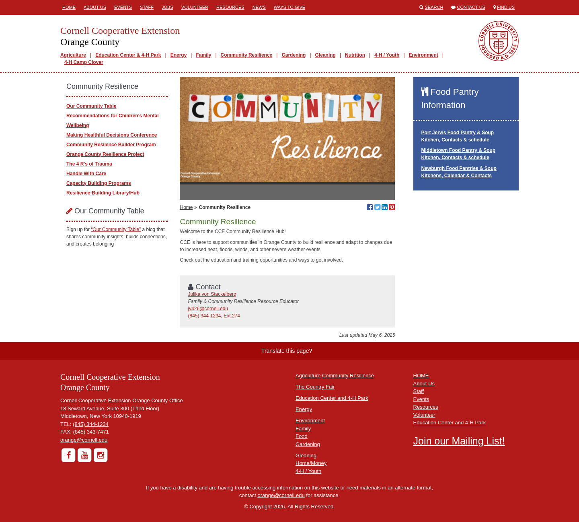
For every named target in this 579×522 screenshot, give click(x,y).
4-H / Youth (386, 55)
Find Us (506, 7)
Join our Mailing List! (459, 440)
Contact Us (471, 7)
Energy (178, 55)
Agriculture (73, 55)
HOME (421, 376)
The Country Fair (315, 387)
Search (434, 7)
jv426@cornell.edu (208, 308)
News (259, 7)
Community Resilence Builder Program (111, 144)
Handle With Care (86, 173)
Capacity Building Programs (98, 183)
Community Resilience (247, 55)
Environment (423, 55)
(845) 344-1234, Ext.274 (214, 316)
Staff (147, 7)
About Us (95, 7)
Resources (230, 7)
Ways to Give (289, 7)
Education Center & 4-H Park (128, 55)
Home (69, 7)
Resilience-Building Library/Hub (103, 193)
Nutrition (355, 55)
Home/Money (311, 463)
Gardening (293, 55)
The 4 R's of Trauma (89, 164)
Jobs (167, 7)
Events (123, 7)
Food (302, 436)
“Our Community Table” (116, 229)
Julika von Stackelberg (212, 294)
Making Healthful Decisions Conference (111, 135)
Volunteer (194, 7)
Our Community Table (91, 106)
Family (203, 55)
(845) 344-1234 (91, 424)
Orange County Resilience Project (105, 154)
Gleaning (325, 55)
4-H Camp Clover (83, 62)
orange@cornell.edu (83, 440)
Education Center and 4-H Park (332, 398)
